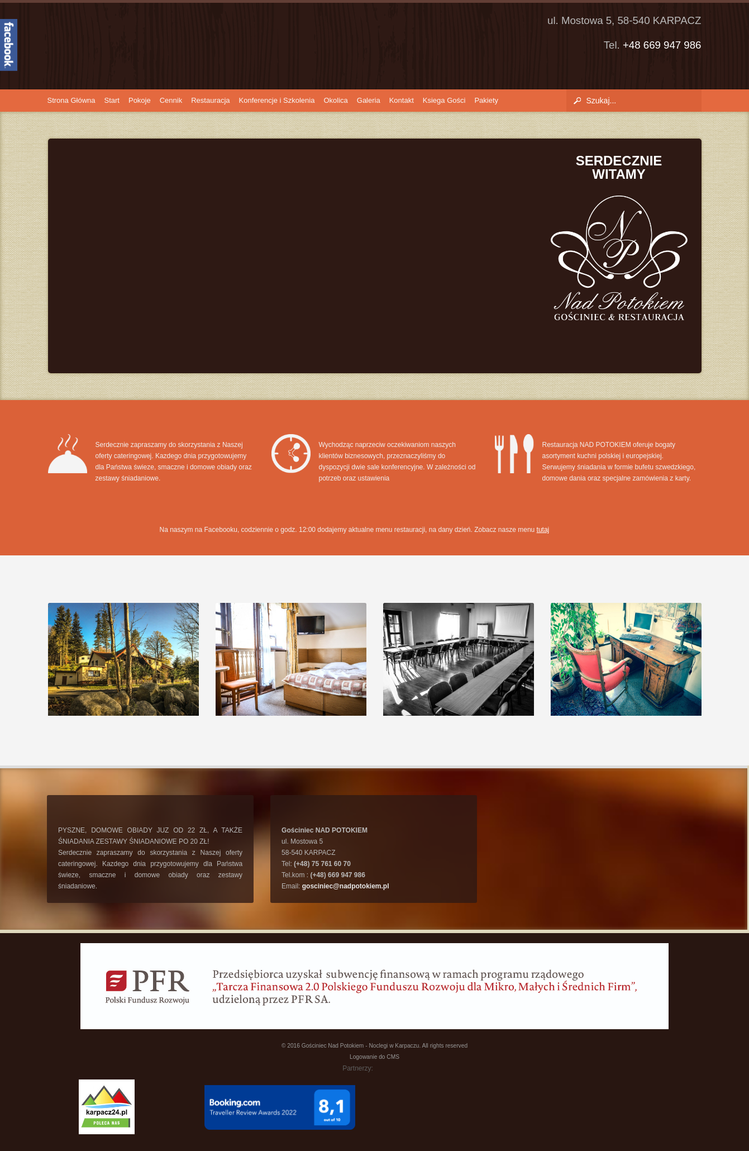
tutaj (543, 530)
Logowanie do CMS (374, 1057)
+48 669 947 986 (662, 45)
